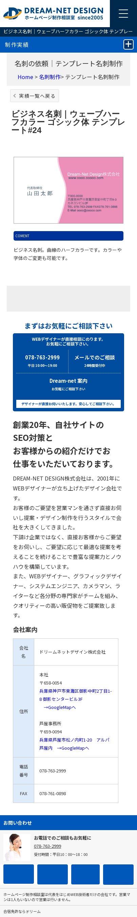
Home (25, 77)
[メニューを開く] (123, 13)
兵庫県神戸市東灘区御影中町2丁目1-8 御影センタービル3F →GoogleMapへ (75, 699)
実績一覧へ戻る (37, 95)
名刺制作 (50, 77)
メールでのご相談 (94, 362)
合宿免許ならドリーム (22, 911)
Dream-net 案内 (68, 385)
